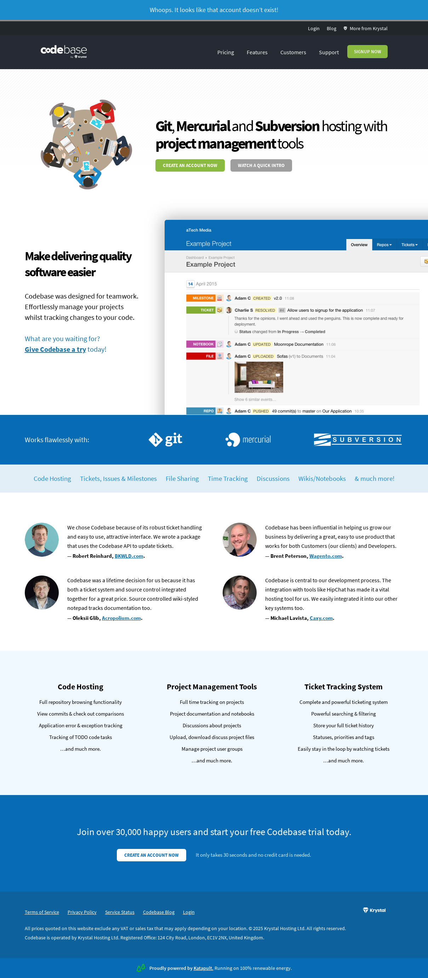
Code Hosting (52, 478)
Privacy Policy (82, 912)
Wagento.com (325, 555)
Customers (293, 52)
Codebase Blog (159, 912)
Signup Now (367, 52)
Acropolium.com (121, 618)
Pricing (225, 52)
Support (329, 52)
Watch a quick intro (261, 165)
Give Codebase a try (55, 349)
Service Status (120, 912)
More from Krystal (365, 28)
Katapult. (203, 968)
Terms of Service (42, 912)
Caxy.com (321, 618)
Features (257, 52)
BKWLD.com (129, 555)
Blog (331, 28)
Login (314, 28)
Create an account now (190, 165)
